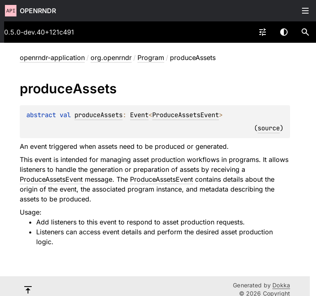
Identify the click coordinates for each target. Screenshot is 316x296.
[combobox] (262, 32)
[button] (305, 32)
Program (150, 57)
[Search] (305, 32)
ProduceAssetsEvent (185, 115)
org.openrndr (111, 57)
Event (139, 115)
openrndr (38, 11)
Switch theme (284, 32)
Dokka (281, 285)
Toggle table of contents (305, 10)
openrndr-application (52, 57)
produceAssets (98, 115)
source (269, 128)
